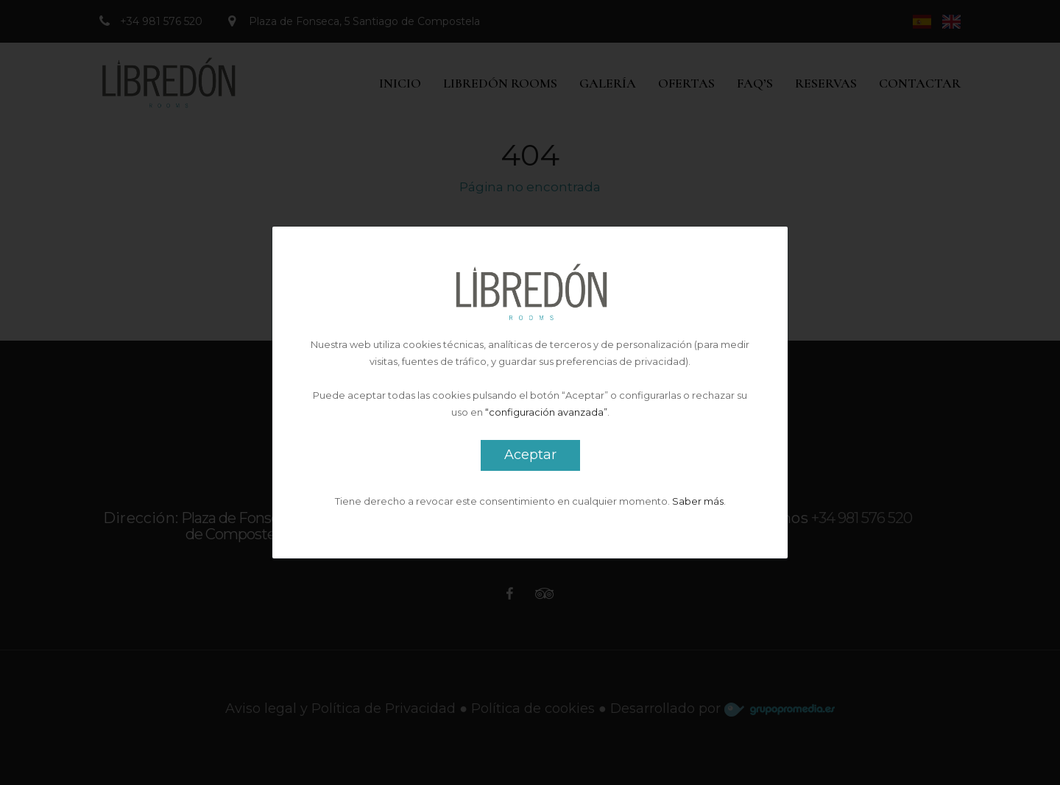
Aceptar (530, 455)
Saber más (698, 501)
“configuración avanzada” (546, 412)
